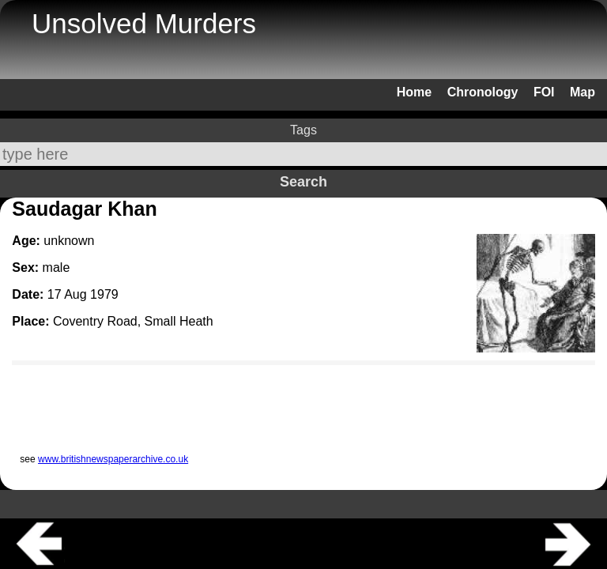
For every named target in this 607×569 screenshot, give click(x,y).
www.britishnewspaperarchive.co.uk (113, 459)
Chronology (482, 92)
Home (414, 92)
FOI (544, 92)
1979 (104, 294)
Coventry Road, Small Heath (133, 321)
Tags (303, 130)
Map (582, 92)
